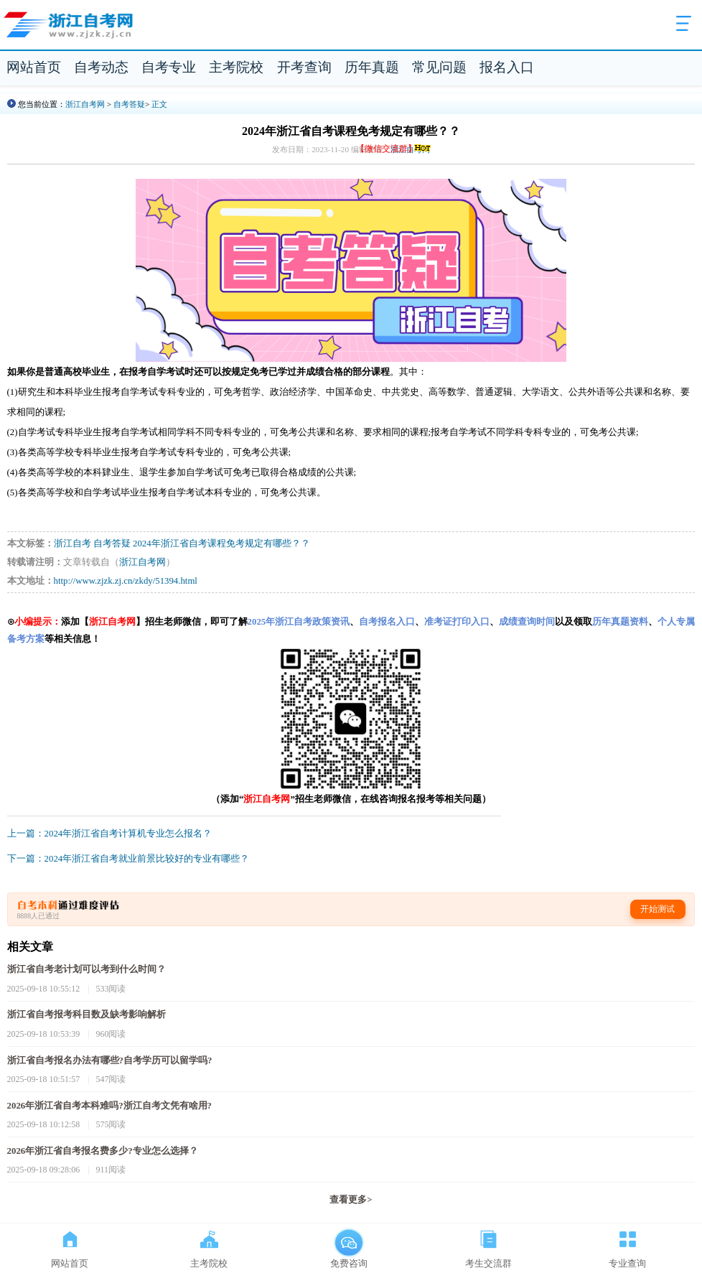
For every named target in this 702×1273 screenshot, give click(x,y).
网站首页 (33, 67)
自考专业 (168, 67)
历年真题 (372, 67)
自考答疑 (129, 104)
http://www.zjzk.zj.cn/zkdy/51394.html (125, 581)
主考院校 (236, 67)
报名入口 (506, 67)
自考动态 (101, 67)
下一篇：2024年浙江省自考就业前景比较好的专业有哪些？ (128, 859)
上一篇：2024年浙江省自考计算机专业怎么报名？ (109, 834)
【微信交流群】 (394, 149)
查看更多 (350, 1200)
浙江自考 (72, 543)
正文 (159, 104)
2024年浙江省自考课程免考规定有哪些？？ (221, 543)
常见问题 (439, 67)
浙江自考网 (85, 104)
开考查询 (304, 67)
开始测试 (657, 909)
